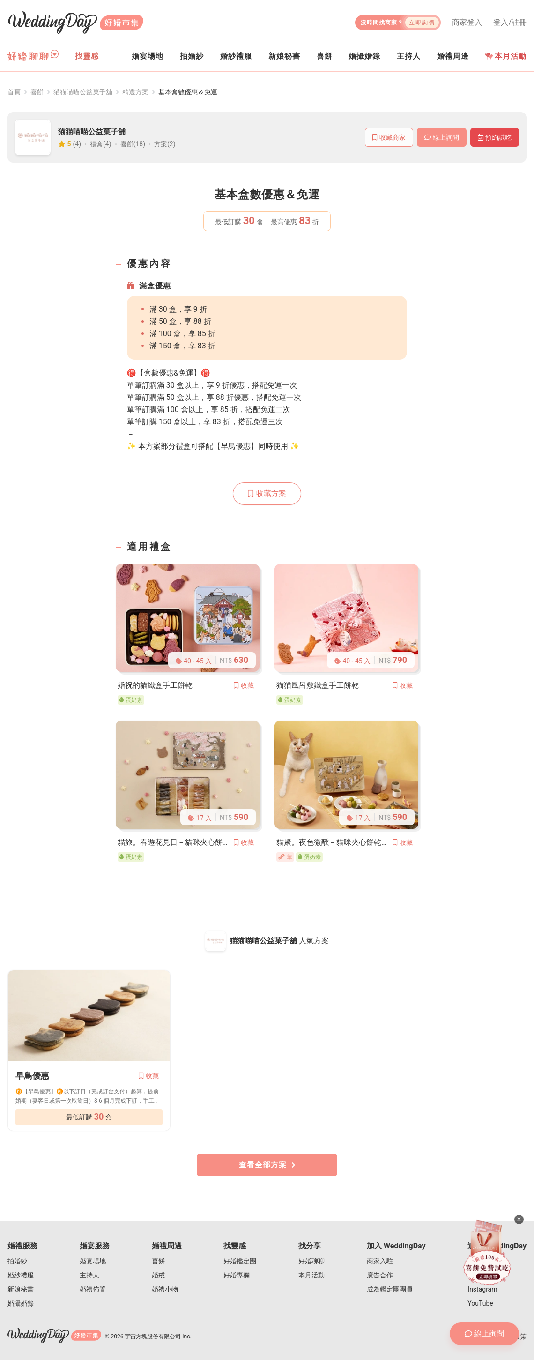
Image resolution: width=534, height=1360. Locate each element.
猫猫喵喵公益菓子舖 (82, 92)
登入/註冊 (510, 22)
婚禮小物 (165, 1289)
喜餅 (37, 92)
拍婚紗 (17, 1261)
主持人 (89, 1275)
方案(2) (165, 144)
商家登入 (467, 22)
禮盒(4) (100, 144)
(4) (77, 144)
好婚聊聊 (311, 1261)
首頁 (14, 92)
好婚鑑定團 (239, 1261)
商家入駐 (380, 1261)
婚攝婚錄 (20, 1303)
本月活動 (506, 56)
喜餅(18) (132, 144)
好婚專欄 (236, 1275)
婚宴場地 (93, 1261)
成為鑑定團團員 (390, 1289)
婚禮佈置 (93, 1289)
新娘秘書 (20, 1289)
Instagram (482, 1289)
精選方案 (135, 92)
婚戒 (158, 1275)
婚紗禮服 (20, 1275)
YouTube (480, 1303)
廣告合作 (380, 1275)
